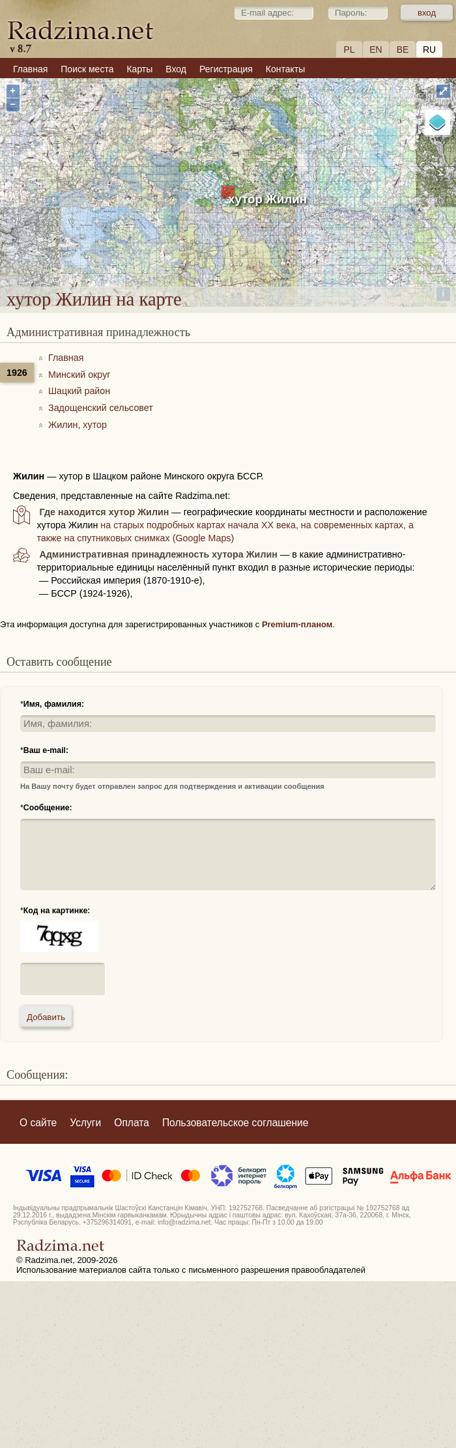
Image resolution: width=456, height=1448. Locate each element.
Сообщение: (47, 807)
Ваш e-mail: (45, 750)
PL (348, 49)
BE (403, 49)
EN (375, 49)
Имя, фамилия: (53, 704)
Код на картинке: (57, 910)
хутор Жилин (267, 199)
